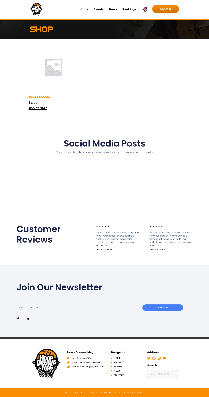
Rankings (129, 9)
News (113, 9)
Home (83, 9)
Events (99, 9)
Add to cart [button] (38, 108)
